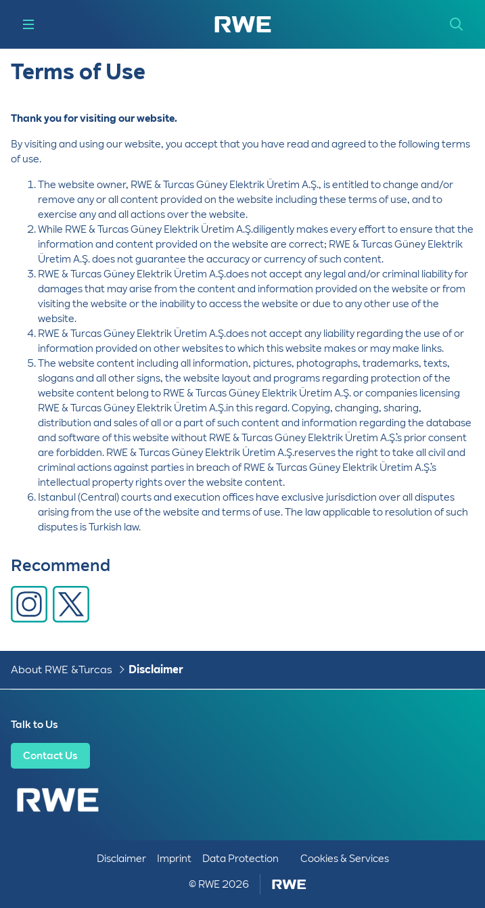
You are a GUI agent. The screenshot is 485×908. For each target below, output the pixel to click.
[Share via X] (71, 604)
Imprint (174, 859)
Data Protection (240, 859)
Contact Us (50, 756)
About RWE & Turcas (61, 669)
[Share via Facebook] (29, 604)
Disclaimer (156, 669)
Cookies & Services (344, 859)
